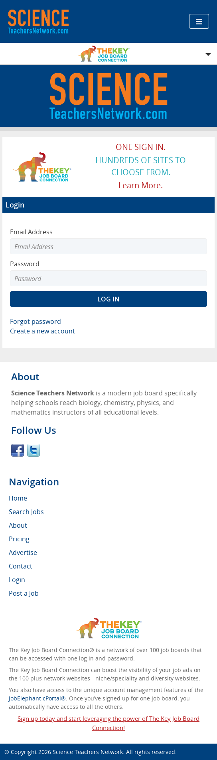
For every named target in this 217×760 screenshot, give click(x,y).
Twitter (33, 450)
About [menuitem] (18, 525)
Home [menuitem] (18, 498)
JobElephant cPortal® (37, 698)
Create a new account (42, 331)
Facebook (17, 450)
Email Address (31, 231)
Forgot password (35, 321)
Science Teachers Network (88, 752)
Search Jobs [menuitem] (26, 511)
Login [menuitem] (17, 579)
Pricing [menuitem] (19, 539)
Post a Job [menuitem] (24, 593)
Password (24, 263)
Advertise (23, 552)
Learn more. (140, 185)
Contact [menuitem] (20, 566)
